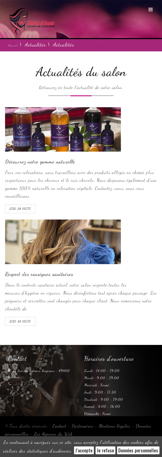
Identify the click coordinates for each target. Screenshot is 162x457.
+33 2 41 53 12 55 (25, 384)
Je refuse (105, 450)
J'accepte (84, 450)
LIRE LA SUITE (20, 208)
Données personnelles (138, 450)
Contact (59, 426)
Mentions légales (114, 426)
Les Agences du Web (53, 434)
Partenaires (82, 426)
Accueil (13, 45)
